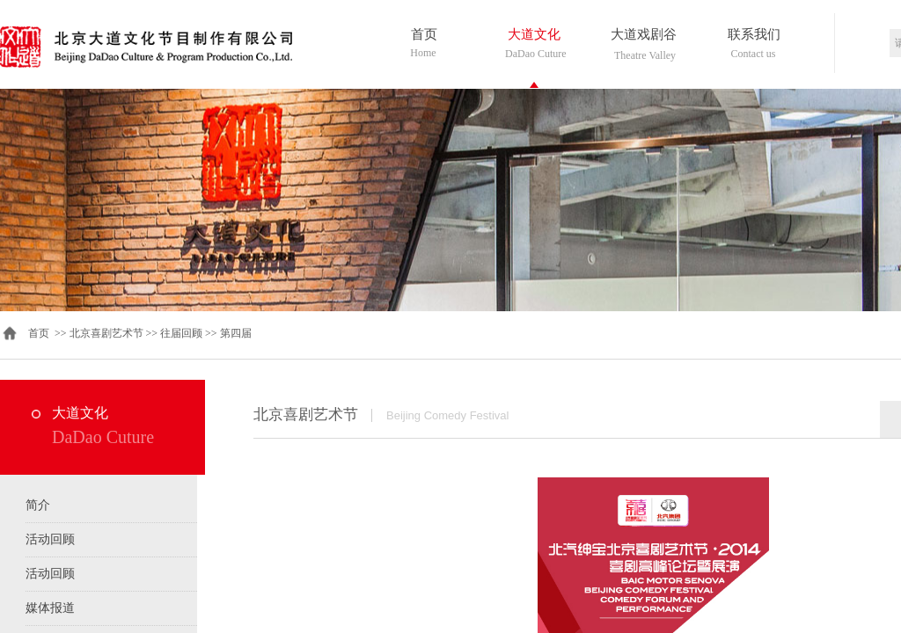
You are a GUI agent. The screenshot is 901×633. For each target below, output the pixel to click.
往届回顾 (181, 333)
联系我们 (754, 34)
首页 (424, 34)
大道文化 (534, 34)
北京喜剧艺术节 (106, 333)
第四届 (236, 333)
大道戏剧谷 (644, 34)
